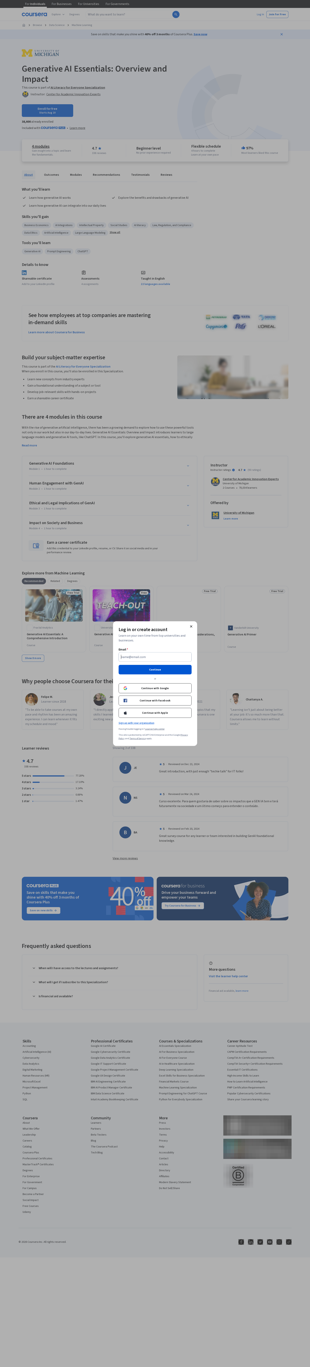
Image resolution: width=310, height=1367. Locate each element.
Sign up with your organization (136, 723)
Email (123, 649)
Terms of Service (138, 738)
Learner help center (155, 729)
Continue (155, 670)
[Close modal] (191, 626)
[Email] (155, 657)
